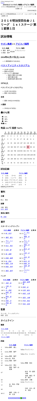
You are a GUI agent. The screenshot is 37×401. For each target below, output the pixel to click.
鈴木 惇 (26, 261)
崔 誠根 (8, 254)
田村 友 (25, 287)
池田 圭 (8, 301)
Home (2, 2)
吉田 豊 (8, 250)
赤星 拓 (8, 283)
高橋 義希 (9, 258)
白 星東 (8, 290)
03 (13, 398)
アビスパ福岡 (22, 44)
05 (17, 398)
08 (23, 398)
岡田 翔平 (9, 266)
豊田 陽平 (9, 271)
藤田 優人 (9, 237)
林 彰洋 (8, 233)
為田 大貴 (26, 293)
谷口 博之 (9, 246)
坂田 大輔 (26, 297)
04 (15, 398)
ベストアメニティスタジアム (15, 65)
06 (19, 398)
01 (9, 398)
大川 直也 (4, 209)
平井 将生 (26, 301)
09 (25, 398)
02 (11, 398)
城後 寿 (26, 263)
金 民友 (8, 261)
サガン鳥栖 (6, 44)
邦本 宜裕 (26, 304)
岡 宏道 (3, 217)
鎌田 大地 (9, 263)
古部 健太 (26, 290)
